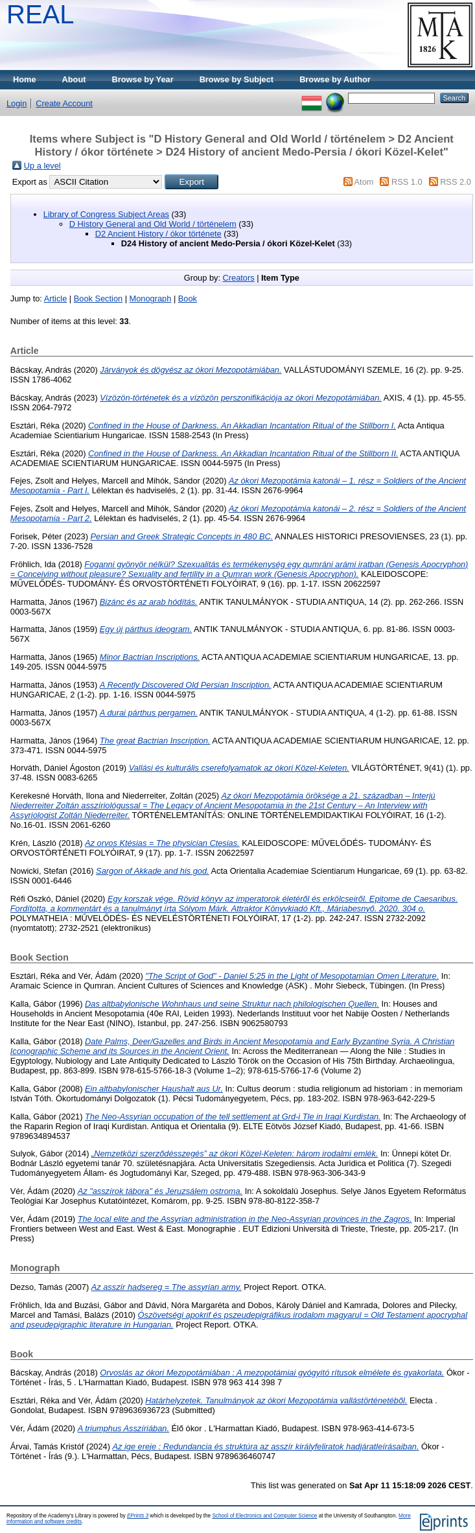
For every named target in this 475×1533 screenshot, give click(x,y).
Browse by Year (143, 79)
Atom (364, 182)
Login (16, 103)
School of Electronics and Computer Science (264, 1516)
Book (187, 298)
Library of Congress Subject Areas (106, 214)
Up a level (42, 165)
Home (24, 79)
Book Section (98, 298)
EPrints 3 (137, 1516)
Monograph (151, 298)
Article (55, 298)
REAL (40, 14)
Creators (239, 278)
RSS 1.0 (407, 182)
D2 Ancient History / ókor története (158, 234)
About (74, 79)
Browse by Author (335, 79)
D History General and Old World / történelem (153, 224)
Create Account (64, 103)
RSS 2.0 (455, 182)
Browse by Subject (237, 79)
